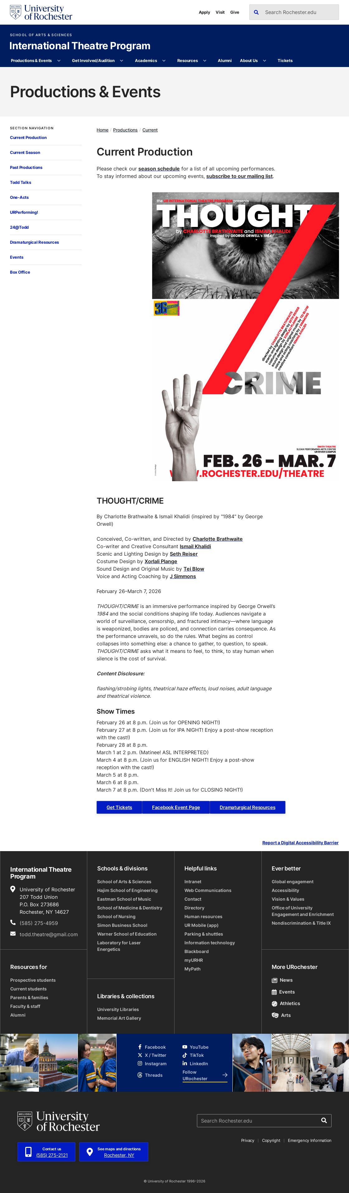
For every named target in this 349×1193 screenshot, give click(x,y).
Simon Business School (122, 925)
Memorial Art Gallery (119, 1018)
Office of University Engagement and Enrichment (303, 911)
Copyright (271, 1140)
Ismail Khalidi (195, 546)
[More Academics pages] (164, 61)
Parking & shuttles (203, 934)
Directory (194, 908)
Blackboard (196, 951)
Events (16, 257)
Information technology (209, 943)
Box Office (20, 272)
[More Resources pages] (205, 61)
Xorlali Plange (161, 561)
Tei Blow (194, 568)
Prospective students (33, 980)
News (282, 980)
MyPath (192, 969)
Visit (220, 12)
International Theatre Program (79, 46)
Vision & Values (288, 899)
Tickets (285, 60)
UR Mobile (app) (201, 925)
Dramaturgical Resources (34, 242)
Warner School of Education (127, 934)
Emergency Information (310, 1140)
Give (234, 12)
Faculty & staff (25, 1006)
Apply (204, 12)
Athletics (286, 1003)
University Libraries (118, 1009)
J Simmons (183, 576)
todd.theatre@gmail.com (49, 934)
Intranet (192, 881)
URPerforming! (24, 212)
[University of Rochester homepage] (41, 12)
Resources (187, 60)
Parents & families (29, 997)
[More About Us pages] (265, 61)
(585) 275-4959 (39, 923)
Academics (146, 60)
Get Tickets (119, 807)
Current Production (28, 137)
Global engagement (292, 881)
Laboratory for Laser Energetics (119, 946)
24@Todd (19, 227)
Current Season (25, 152)
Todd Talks (20, 182)
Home (102, 130)
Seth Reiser (184, 553)
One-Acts (19, 197)
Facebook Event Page (176, 807)
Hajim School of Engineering (127, 890)
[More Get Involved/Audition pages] (122, 61)
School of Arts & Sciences (41, 35)
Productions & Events (31, 60)
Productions (125, 130)
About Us (248, 60)
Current (150, 130)
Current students (28, 989)
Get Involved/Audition (93, 60)
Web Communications (208, 890)
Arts (281, 1015)
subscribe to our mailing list (239, 176)
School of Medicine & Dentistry (129, 908)
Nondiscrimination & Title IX (301, 923)
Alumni (225, 60)
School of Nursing (116, 916)
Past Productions (26, 167)
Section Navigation (32, 128)
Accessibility (285, 890)
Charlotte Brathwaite (218, 538)
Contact (192, 899)
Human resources (203, 916)
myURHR (193, 960)
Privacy (247, 1140)
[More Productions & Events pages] (59, 61)
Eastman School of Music (124, 899)
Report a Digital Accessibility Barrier (300, 843)
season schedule (159, 168)
